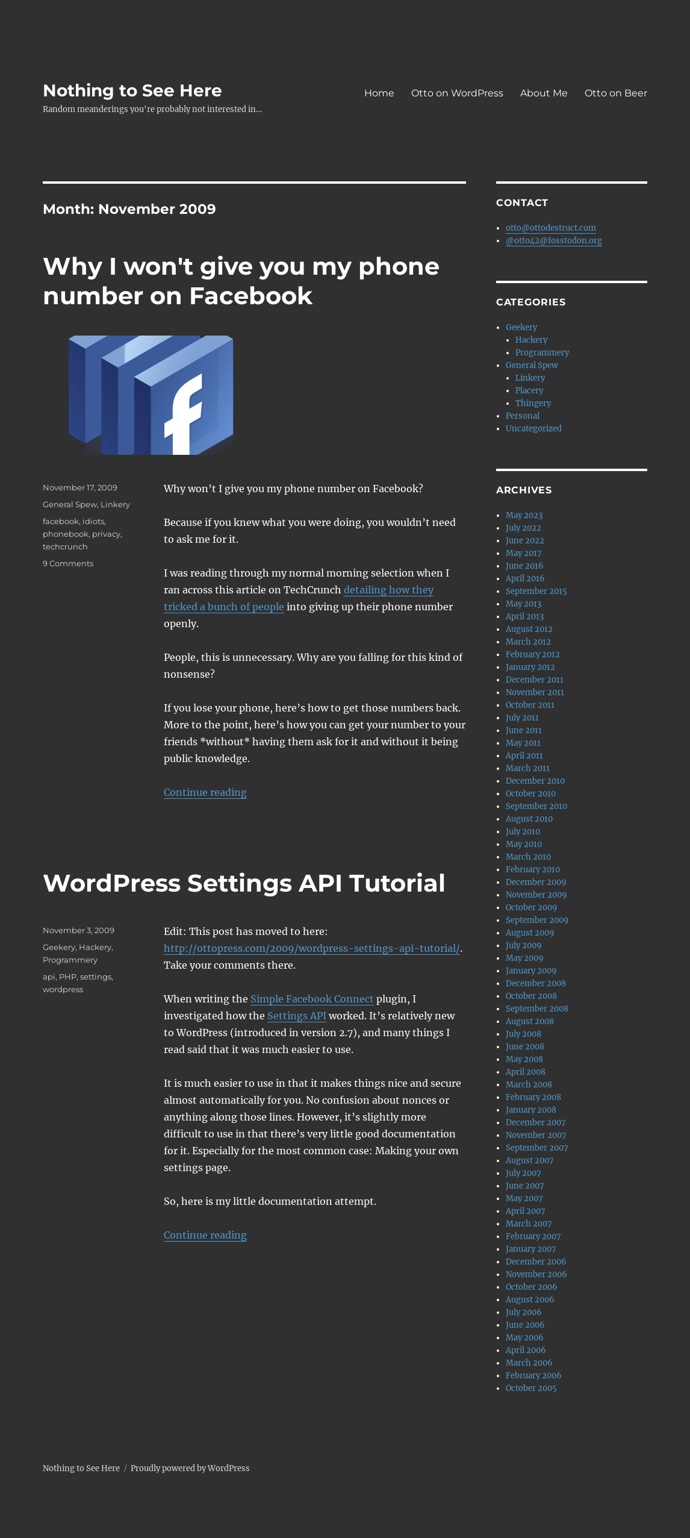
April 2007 (525, 1211)
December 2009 (536, 882)
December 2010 (535, 781)
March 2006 (529, 1363)
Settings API (296, 1016)
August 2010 (529, 819)
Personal (522, 416)
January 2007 (531, 1249)
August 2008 (530, 1021)
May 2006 (525, 1338)
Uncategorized (534, 429)
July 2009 (524, 945)
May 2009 (525, 958)
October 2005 (531, 1388)
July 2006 (524, 1312)
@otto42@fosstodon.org (554, 241)
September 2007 (537, 1148)
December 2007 (536, 1123)
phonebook (66, 534)
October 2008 (531, 996)
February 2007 (533, 1236)
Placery (529, 391)
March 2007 (529, 1224)
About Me (544, 93)
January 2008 (531, 1110)
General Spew (70, 504)
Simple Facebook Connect (312, 999)
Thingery (533, 403)
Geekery (59, 947)
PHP (67, 976)
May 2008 (524, 1059)
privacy (106, 534)
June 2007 (525, 1186)
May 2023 (524, 515)
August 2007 (530, 1160)
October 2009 (532, 907)
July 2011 (522, 718)
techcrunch (65, 546)
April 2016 (525, 579)
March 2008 (529, 1085)
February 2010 (533, 869)
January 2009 (531, 971)
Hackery (95, 947)
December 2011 (535, 680)
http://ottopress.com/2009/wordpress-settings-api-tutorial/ (312, 948)
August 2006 (530, 1300)
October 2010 (531, 794)
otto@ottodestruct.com (551, 228)
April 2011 (524, 756)
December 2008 (536, 983)
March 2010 (528, 857)
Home (379, 93)
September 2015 (536, 591)
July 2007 (523, 1173)
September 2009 (537, 920)
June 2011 (524, 730)
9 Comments (68, 563)
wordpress (63, 989)
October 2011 (530, 705)
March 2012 (528, 642)
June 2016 (525, 566)
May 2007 (524, 1198)
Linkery (115, 504)
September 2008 (537, 1009)
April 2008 (525, 1072)
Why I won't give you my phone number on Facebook (241, 280)
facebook (61, 521)
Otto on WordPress (457, 93)
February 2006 (534, 1376)
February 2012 (533, 654)
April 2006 (526, 1350)
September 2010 (536, 806)
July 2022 (523, 528)
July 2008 (523, 1034)
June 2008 (525, 1047)
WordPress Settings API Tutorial (244, 883)
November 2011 (535, 692)
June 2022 (525, 541)
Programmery (70, 959)
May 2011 (523, 743)
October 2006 (532, 1287)
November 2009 (536, 895)
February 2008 (533, 1097)
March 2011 (528, 768)
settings (95, 976)
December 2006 (536, 1262)
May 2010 (524, 844)
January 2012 (530, 667)
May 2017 (524, 553)
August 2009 (530, 933)
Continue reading (205, 792)
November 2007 (536, 1135)
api (49, 976)
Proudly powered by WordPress (190, 1468)
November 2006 (536, 1274)
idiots (93, 521)
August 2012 (529, 629)
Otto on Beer (616, 93)
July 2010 (523, 832)
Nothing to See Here (132, 90)
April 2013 (525, 616)
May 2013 (523, 604)
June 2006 (525, 1325)
